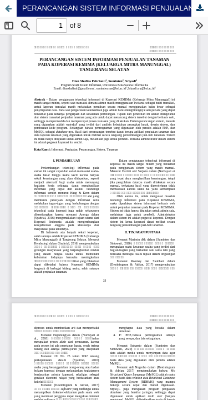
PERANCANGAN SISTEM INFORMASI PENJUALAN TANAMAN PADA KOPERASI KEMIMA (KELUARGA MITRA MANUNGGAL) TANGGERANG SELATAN (115, 8)
